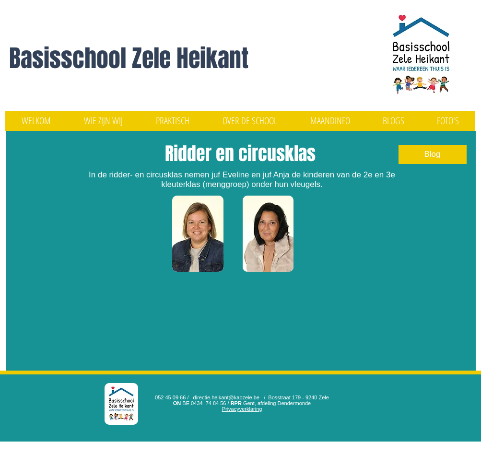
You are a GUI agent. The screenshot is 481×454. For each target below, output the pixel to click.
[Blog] (433, 154)
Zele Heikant (190, 58)
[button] (104, 121)
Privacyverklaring (242, 409)
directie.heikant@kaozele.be (226, 397)
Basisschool (70, 58)
